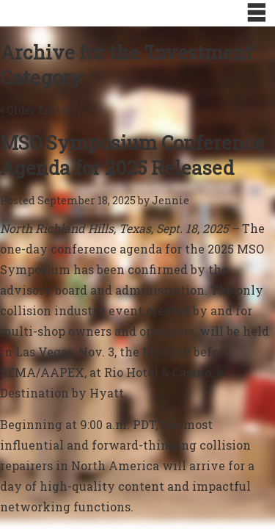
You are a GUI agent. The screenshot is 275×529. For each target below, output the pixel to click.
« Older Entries (38, 110)
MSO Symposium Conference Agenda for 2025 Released (132, 155)
